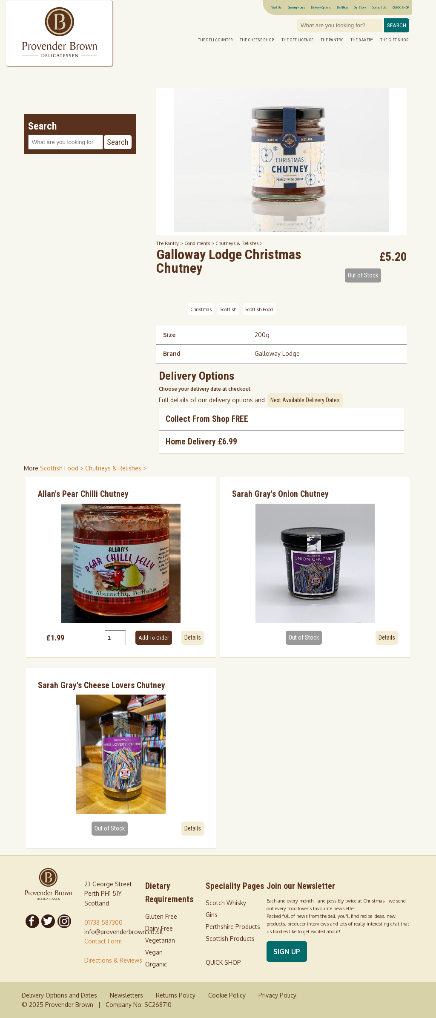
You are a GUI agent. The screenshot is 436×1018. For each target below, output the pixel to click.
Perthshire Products (233, 926)
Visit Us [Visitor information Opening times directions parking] (276, 7)
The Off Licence (297, 39)
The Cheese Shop (257, 39)
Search (396, 25)
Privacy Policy (277, 995)
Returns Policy (175, 995)
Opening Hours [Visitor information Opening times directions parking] (296, 7)
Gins (212, 914)
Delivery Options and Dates (59, 995)
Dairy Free (159, 928)
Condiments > (199, 243)
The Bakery (361, 39)
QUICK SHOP (401, 7)
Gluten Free (161, 916)
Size (169, 334)
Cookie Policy (227, 995)
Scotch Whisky (226, 902)
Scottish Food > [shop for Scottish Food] (62, 468)
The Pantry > (170, 243)
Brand (172, 353)
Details (192, 637)
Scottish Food (259, 309)
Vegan (154, 952)
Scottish (228, 309)
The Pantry (332, 39)
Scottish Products (230, 938)
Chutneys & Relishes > (239, 243)
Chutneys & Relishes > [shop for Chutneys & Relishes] (115, 468)
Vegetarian (160, 940)
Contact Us (379, 7)
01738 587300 (103, 922)
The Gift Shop (394, 39)
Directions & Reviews (113, 960)
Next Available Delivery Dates (305, 400)
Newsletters (126, 995)
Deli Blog (342, 7)
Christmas (201, 309)
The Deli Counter (215, 39)
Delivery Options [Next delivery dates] (321, 7)
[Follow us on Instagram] (64, 921)
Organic (156, 964)
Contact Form (103, 941)
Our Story (360, 7)
